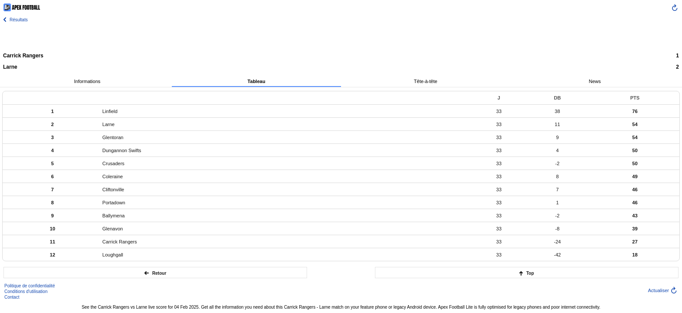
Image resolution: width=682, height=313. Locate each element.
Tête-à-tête (426, 81)
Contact (11, 297)
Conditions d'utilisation (25, 291)
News (595, 81)
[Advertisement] (341, 37)
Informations (87, 81)
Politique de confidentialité (29, 285)
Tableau (256, 81)
